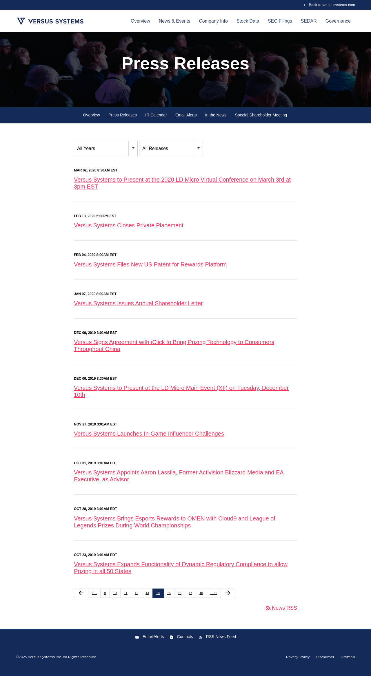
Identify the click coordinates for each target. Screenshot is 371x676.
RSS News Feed (221, 642)
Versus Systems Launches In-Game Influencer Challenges (149, 439)
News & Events (174, 21)
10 (115, 598)
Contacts (185, 642)
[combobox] (106, 154)
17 (190, 598)
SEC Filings (280, 21)
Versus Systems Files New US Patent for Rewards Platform (150, 270)
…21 (213, 598)
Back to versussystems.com (331, 5)
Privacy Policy (298, 662)
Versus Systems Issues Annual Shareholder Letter (138, 309)
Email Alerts (186, 120)
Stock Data (248, 21)
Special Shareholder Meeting (261, 120)
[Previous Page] (81, 599)
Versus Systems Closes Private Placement (128, 231)
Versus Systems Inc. (45, 662)
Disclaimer (325, 662)
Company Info (213, 21)
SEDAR (309, 21)
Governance (338, 21)
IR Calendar (156, 120)
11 (126, 598)
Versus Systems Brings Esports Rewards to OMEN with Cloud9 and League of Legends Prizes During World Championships (174, 527)
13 (147, 598)
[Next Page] (228, 599)
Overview (140, 21)
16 (179, 598)
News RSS (281, 613)
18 (201, 598)
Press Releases (122, 120)
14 (158, 598)
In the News (216, 120)
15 (169, 598)
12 (136, 598)
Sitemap (348, 662)
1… (94, 598)
